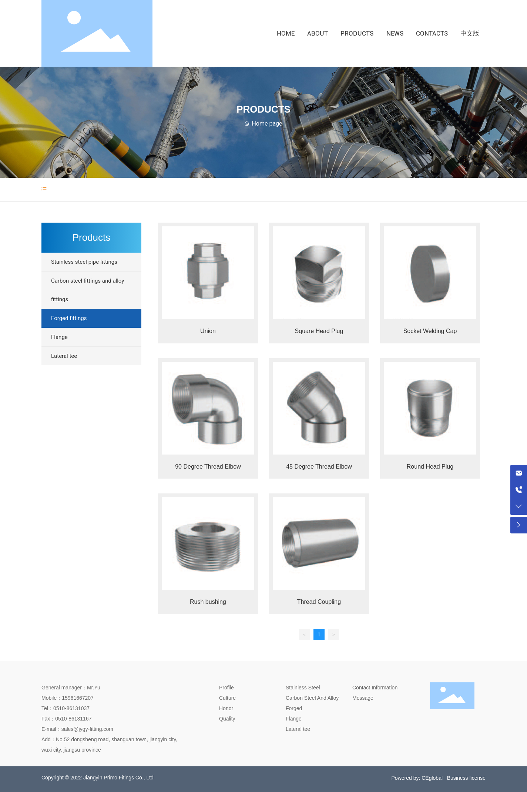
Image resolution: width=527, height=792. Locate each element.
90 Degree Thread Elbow (208, 466)
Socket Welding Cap (430, 331)
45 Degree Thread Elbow (319, 466)
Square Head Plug (319, 331)
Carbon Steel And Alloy (312, 698)
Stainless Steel (303, 687)
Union (208, 331)
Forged (294, 708)
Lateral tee (298, 729)
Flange (294, 719)
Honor (226, 708)
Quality (227, 719)
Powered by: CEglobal (417, 778)
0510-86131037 (71, 708)
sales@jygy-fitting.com (87, 729)
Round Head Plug (430, 466)
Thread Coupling (319, 602)
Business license (466, 778)
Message (362, 698)
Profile (226, 687)
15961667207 (78, 698)
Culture (227, 698)
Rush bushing (208, 602)
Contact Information (374, 687)
